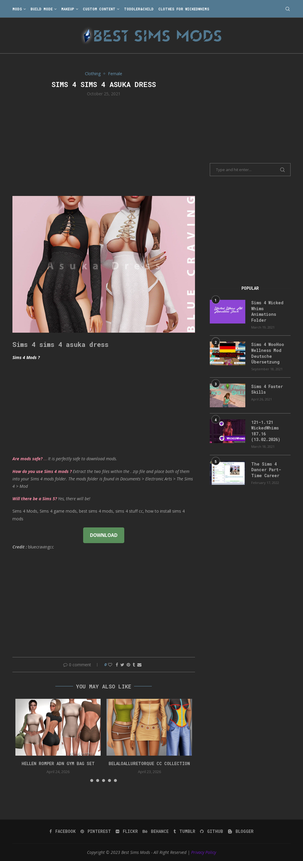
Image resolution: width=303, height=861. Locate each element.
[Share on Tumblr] (134, 664)
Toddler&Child (139, 9)
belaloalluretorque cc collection (149, 763)
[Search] (288, 8)
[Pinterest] (95, 831)
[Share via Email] (139, 664)
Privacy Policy (203, 852)
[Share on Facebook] (117, 664)
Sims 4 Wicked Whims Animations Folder (267, 311)
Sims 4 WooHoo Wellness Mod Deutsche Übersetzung (267, 353)
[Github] (211, 831)
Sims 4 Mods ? (26, 357)
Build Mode (41, 9)
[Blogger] (241, 831)
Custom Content (99, 9)
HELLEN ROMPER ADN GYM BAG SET (58, 763)
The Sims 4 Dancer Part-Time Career (266, 469)
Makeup (67, 9)
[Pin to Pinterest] (128, 664)
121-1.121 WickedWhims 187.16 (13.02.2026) (265, 430)
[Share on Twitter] (122, 664)
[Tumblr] (184, 831)
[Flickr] (127, 831)
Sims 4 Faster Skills (267, 389)
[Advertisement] (103, 145)
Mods (17, 9)
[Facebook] (62, 831)
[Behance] (156, 831)
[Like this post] (110, 664)
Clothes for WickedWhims (183, 9)
